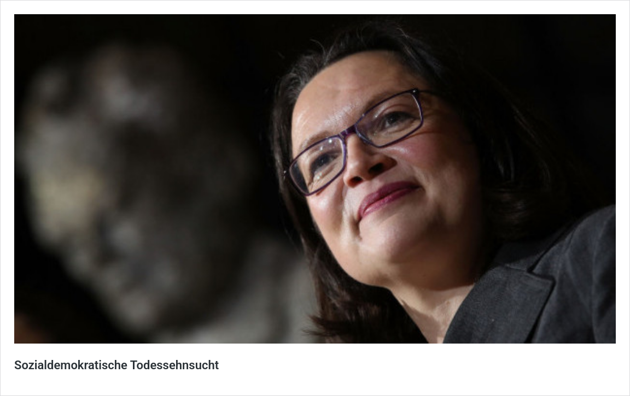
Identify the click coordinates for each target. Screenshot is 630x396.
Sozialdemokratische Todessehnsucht (116, 365)
